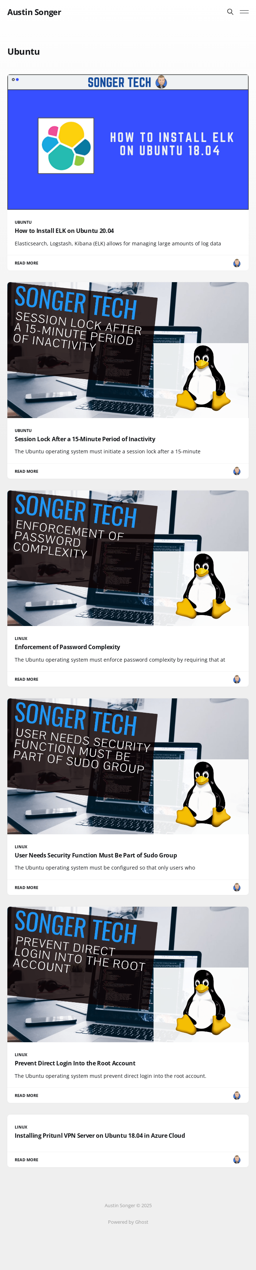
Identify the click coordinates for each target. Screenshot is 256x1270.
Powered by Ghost (128, 1222)
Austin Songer (34, 12)
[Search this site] (230, 11)
